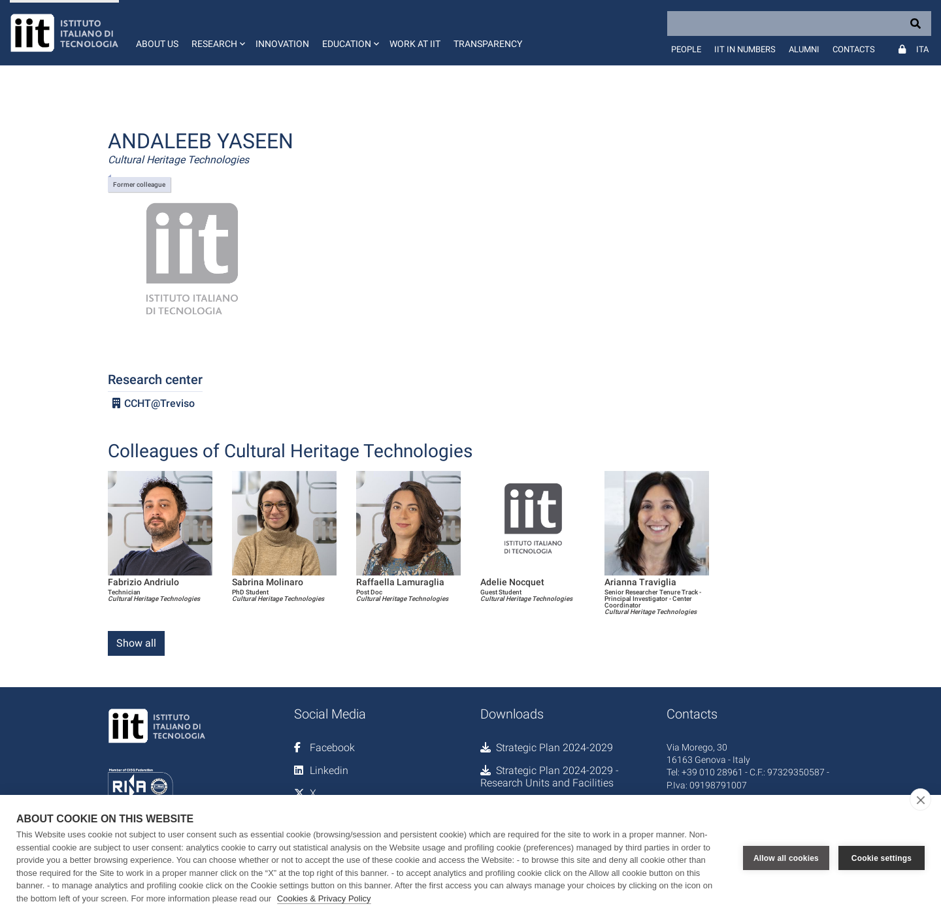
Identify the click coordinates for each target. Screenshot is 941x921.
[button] (217, 32)
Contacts (854, 49)
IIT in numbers (745, 49)
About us (157, 44)
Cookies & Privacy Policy (324, 898)
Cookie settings (881, 858)
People (686, 49)
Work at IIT (414, 44)
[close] (920, 799)
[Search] (799, 23)
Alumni (804, 49)
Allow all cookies (786, 858)
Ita (922, 49)
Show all (136, 643)
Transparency (488, 44)
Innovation (282, 44)
